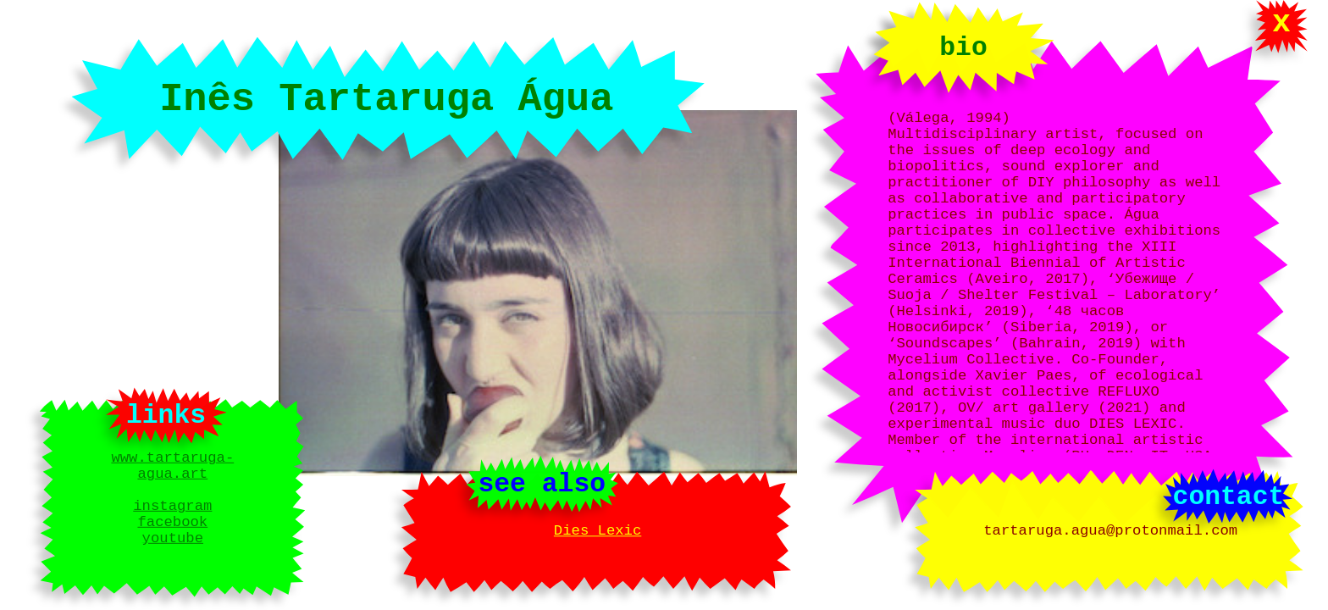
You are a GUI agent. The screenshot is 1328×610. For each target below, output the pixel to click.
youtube (172, 547)
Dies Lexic (597, 531)
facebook (172, 527)
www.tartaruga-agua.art (172, 459)
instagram (172, 508)
